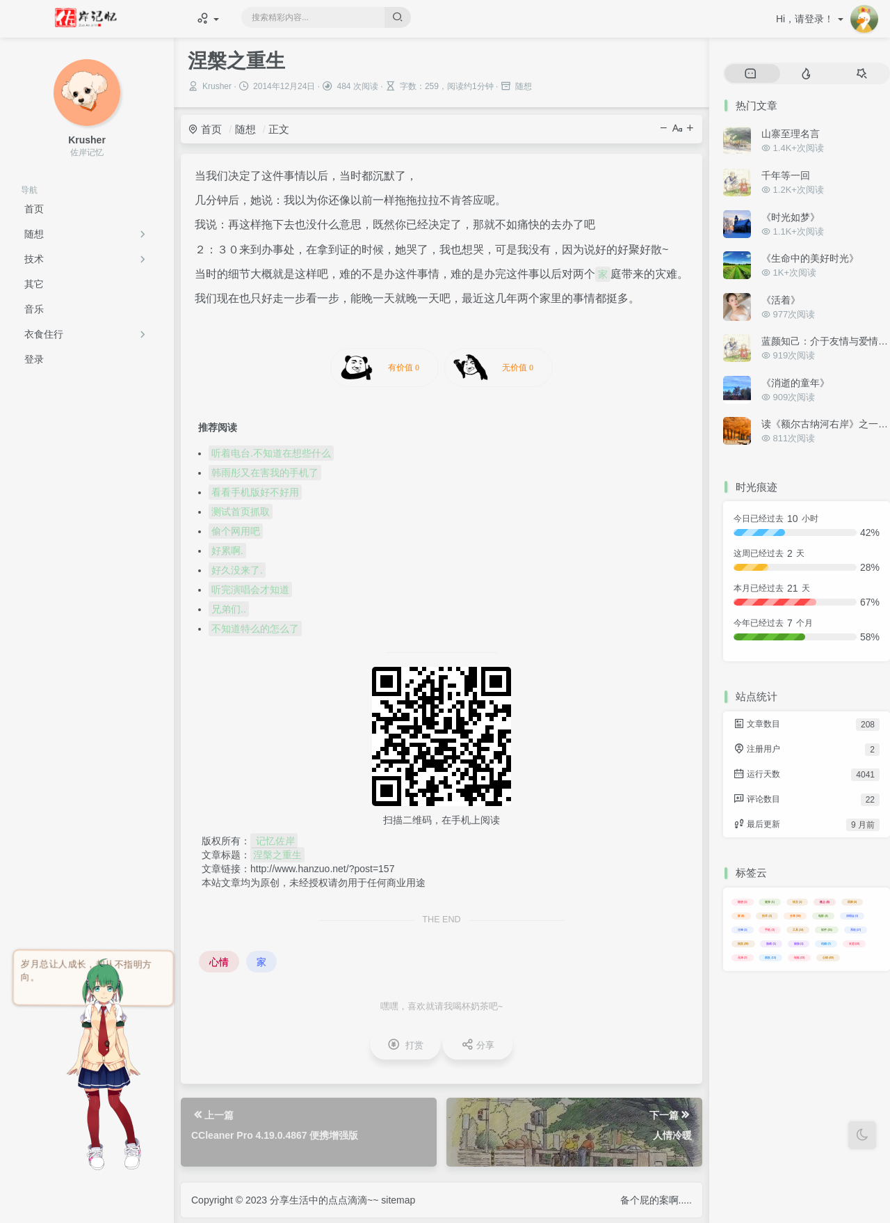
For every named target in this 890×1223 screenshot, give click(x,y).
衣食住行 (43, 334)
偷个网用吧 (235, 531)
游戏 (771, 943)
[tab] (750, 74)
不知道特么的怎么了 (255, 628)
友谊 (854, 943)
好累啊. (227, 550)
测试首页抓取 (240, 511)
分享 (795, 915)
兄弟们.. (228, 609)
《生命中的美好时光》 (810, 258)
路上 (825, 902)
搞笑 (743, 943)
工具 (798, 929)
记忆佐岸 (274, 840)
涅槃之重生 (277, 854)
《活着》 (780, 300)
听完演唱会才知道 (250, 589)
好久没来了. (237, 570)
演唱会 (852, 915)
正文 (278, 129)
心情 (219, 962)
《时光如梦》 (790, 217)
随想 (34, 233)
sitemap (398, 1200)
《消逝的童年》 (795, 382)
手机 (770, 929)
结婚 (826, 943)
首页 (205, 129)
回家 (852, 902)
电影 (823, 915)
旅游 (799, 943)
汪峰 (742, 929)
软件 (826, 929)
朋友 (770, 957)
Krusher (217, 86)
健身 (770, 902)
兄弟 (742, 957)
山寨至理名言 (790, 133)
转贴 (799, 957)
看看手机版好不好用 (255, 492)
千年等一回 (785, 175)
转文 (797, 902)
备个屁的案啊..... (656, 1200)
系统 (855, 929)
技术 (34, 259)
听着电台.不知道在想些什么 (271, 453)
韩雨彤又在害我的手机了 (264, 472)
